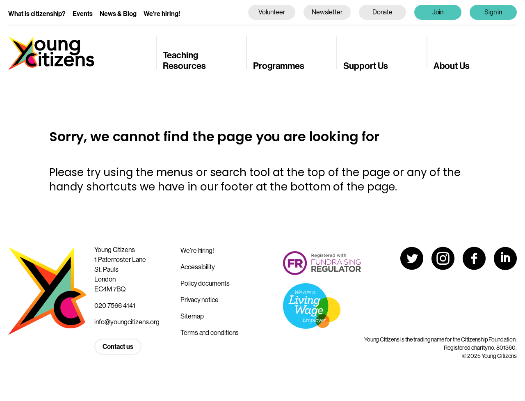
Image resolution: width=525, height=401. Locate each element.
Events (83, 13)
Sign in (493, 12)
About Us (452, 65)
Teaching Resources (184, 60)
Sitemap (191, 316)
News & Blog (118, 13)
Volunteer (271, 12)
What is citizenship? (37, 13)
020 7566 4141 (114, 305)
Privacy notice (199, 300)
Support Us (365, 65)
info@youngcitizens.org (127, 322)
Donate (382, 12)
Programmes (278, 65)
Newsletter (327, 12)
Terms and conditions (209, 332)
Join (438, 12)
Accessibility (197, 267)
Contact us (118, 346)
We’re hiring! (162, 13)
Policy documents (205, 283)
